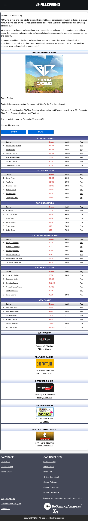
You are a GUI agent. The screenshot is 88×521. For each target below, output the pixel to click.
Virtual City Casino (12, 275)
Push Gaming (11, 113)
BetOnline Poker (11, 186)
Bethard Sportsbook (12, 247)
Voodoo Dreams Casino (14, 287)
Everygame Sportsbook (14, 258)
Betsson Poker (11, 190)
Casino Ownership (51, 487)
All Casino (43, 518)
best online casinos (22, 23)
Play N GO (73, 110)
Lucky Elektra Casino (13, 165)
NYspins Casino (11, 153)
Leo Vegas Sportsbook (13, 262)
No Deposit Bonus (51, 492)
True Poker (9, 182)
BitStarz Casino (44, 349)
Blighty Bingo (10, 230)
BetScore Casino (11, 327)
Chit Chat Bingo (11, 214)
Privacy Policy (7, 467)
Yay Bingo (44, 421)
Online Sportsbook (51, 477)
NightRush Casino (12, 291)
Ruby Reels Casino (12, 311)
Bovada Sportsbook (12, 251)
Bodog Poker (10, 178)
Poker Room (48, 467)
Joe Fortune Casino (44, 373)
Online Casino (49, 461)
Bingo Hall (47, 472)
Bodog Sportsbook (12, 243)
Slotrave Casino (11, 319)
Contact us (5, 508)
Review (13, 132)
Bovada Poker (10, 194)
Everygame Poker (12, 198)
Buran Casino (7, 98)
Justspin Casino (11, 161)
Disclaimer (5, 461)
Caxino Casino (11, 295)
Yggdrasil (35, 113)
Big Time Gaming (31, 110)
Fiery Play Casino (12, 307)
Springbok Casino (12, 283)
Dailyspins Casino (12, 323)
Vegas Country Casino (13, 145)
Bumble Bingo (10, 222)
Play (40, 132)
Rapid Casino (10, 150)
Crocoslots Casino (12, 279)
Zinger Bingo (10, 226)
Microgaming (45, 110)
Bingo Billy (9, 210)
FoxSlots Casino (11, 315)
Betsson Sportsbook (13, 254)
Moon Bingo (10, 218)
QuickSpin (22, 113)
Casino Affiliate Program (11, 503)
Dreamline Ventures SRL (33, 119)
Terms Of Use (6, 472)
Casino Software (50, 482)
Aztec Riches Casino (13, 157)
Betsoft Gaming (16, 110)
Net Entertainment (59, 110)
